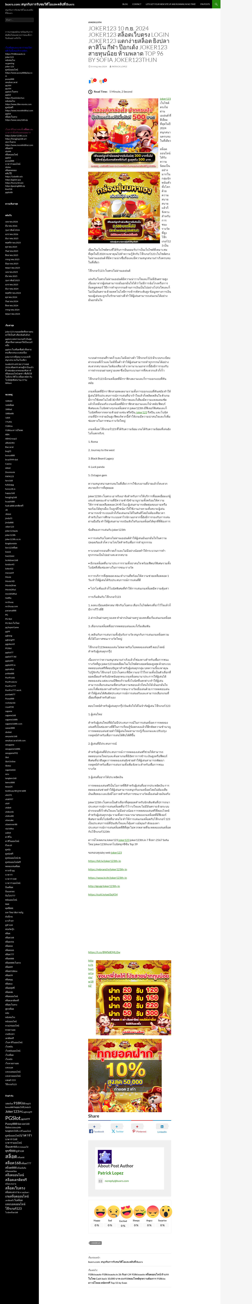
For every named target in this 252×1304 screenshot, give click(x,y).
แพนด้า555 (10, 1080)
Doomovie (10, 472)
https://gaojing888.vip (15, 186)
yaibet (8, 832)
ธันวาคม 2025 (11, 238)
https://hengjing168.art (15, 138)
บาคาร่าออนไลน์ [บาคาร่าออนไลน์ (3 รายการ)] (13, 1142)
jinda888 (9, 522)
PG (6, 614)
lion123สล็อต (11, 547)
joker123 (165, 98)
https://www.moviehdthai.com (19, 110)
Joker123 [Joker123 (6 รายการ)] (12, 1111)
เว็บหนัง (8, 1059)
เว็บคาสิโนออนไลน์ (13, 1042)
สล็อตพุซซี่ (10, 988)
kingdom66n (11, 543)
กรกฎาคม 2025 (12, 259)
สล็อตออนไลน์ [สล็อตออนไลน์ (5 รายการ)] (14, 1175)
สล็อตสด (9, 992)
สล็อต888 (9, 958)
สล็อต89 (9, 967)
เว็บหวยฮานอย (12, 1063)
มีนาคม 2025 (11, 276)
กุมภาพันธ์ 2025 (12, 280)
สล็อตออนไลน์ (11, 154)
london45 (9, 564)
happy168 (10, 493)
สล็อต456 (9, 941)
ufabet (8, 807)
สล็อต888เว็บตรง (13, 962)
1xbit (7, 417)
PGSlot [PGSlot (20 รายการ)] (13, 1118)
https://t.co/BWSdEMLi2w (104, 952)
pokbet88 (9, 673)
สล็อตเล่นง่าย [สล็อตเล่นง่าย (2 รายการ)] (10, 1184)
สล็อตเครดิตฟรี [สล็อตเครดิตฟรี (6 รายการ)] (16, 1180)
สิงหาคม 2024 (11, 305)
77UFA (8, 422)
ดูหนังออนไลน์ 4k (13, 858)
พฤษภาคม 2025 (12, 267)
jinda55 (8, 518)
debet (7, 468)
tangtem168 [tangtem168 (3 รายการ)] (11, 1130)
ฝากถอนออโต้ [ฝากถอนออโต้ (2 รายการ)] (23, 1147)
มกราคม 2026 (11, 234)
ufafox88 (9, 816)
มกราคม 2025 (11, 284)
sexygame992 (11, 753)
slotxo (8, 167)
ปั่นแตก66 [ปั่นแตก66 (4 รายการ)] (11, 1146)
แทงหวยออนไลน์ (12, 1076)
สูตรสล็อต (9, 1009)
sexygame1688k (12, 749)
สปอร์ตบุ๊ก (9, 929)
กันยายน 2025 (11, 251)
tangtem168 (10, 778)
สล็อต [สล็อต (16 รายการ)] (11, 1156)
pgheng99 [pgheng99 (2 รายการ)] (28, 1112)
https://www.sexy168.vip (16, 120)
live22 (8, 551)
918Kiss (9, 426)
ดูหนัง (7, 849)
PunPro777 (10, 686)
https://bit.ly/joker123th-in (104, 861)
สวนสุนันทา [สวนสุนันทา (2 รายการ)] (24, 1192)
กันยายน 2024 (11, 301)
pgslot (8, 94)
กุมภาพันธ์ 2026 (12, 230)
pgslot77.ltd (10, 656)
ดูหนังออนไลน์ (11, 69)
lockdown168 (11, 560)
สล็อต (7, 933)
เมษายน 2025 (11, 272)
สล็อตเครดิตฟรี (12, 1000)
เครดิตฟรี (9, 1038)
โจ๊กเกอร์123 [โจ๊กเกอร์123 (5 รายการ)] (13, 1208)
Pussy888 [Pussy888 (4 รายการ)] (11, 1123)
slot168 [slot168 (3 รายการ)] (26, 1123)
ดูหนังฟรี (9, 107)
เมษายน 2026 (11, 221)
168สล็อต (9, 405)
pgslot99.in (10, 665)
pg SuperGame (12, 627)
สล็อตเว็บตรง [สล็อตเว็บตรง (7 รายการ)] (15, 1188)
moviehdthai (11, 593)
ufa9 (7, 803)
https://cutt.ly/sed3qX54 (103, 894)
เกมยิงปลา (10, 1034)
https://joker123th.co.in (16, 135)
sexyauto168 (11, 736)
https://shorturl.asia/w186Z (90, 973)
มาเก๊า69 (9, 920)
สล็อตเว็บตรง (11, 116)
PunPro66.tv (11, 681)
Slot (7, 757)
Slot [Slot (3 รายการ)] (19, 1123)
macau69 (9, 572)
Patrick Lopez (119, 66)
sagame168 (10, 715)
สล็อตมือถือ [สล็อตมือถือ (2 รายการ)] (21, 1168)
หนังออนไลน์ (11, 1021)
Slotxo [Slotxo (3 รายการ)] (8, 1127)
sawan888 (10, 728)
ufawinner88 (11, 824)
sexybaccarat (11, 82)
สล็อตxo (9, 983)
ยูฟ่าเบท (9, 925)
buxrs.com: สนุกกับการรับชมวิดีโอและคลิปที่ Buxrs (39, 4)
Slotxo (8, 765)
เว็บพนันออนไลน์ (12, 1050)
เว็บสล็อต (9, 1055)
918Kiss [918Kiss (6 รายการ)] (19, 1103)
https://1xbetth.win (14, 176)
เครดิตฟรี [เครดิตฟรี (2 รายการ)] (9, 1200)
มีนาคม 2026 (11, 225)
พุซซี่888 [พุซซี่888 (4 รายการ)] (10, 1150)
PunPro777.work (13, 690)
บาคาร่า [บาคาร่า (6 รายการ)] (26, 1135)
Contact (136, 4)
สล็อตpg (9, 979)
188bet (8, 409)
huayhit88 (10, 501)
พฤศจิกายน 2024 (13, 293)
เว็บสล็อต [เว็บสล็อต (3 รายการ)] (18, 1200)
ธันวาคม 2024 (11, 288)
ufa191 (8, 795)
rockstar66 (10, 702)
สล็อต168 (9, 937)
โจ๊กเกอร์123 (11, 1084)
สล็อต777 (9, 954)
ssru (7, 774)
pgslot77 (9, 652)
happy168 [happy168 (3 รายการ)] (19, 1107)
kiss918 (8, 189)
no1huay (9, 602)
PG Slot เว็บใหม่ (12, 623)
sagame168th (11, 719)
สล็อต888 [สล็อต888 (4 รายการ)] (11, 1167)
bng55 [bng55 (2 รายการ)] (28, 1103)
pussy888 (9, 79)
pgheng (8, 635)
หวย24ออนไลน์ (12, 1025)
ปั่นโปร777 (10, 895)
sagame (8, 711)
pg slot (8, 85)
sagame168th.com (13, 723)
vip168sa (9, 828)
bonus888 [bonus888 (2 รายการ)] (9, 1107)
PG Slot (8, 619)
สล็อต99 (9, 148)
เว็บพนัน (9, 1046)
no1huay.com (11, 606)
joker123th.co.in (13, 539)
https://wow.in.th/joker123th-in (107, 877)
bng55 (8, 451)
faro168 (9, 480)
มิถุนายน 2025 (11, 263)
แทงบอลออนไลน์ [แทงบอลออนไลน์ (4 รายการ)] (15, 1204)
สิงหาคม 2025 (11, 255)
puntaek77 (10, 694)
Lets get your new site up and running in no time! (171, 4)
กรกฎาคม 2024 (12, 309)
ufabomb (9, 811)
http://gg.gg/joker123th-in (104, 886)
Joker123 (95, 1243)
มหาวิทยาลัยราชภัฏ (14, 912)
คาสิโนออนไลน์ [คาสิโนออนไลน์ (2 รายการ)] (24, 1131)
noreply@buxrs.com (113, 1180)
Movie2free (10, 585)
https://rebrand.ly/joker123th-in (107, 869)
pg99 (7, 631)
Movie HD (10, 581)
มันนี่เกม (9, 916)
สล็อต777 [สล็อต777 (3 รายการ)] (26, 1163)
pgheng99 (10, 640)
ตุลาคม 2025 (11, 246)
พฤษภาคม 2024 (12, 314)
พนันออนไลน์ (11, 900)
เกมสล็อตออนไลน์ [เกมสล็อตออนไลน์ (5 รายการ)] (17, 1196)
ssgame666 (10, 770)
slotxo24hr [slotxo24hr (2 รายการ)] (16, 1127)
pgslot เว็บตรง (11, 91)
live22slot (9, 556)
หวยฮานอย (10, 1029)
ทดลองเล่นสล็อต (12, 866)
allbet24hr (10, 442)
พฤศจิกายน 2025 (13, 242)
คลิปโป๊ (8, 173)
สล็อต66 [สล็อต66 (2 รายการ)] (21, 1157)
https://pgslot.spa (13, 179)
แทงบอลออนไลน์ (12, 1071)
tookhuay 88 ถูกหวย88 (15, 790)
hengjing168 (11, 497)
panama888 (10, 610)
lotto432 (9, 568)
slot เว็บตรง (10, 142)
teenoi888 (10, 782)
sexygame (9, 744)
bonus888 (10, 455)
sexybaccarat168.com (15, 740)
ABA (7, 434)
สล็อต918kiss (11, 971)
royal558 (9, 707)
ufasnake (9, 820)
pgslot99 (9, 661)
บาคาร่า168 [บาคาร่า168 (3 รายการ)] (11, 1139)
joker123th (95, 22)
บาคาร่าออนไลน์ (12, 164)
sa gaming (9, 63)
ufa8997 (9, 799)
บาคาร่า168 (10, 879)
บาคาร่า (9, 874)
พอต (7, 904)
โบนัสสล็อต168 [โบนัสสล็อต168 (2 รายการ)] (11, 1212)
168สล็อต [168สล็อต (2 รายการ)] (9, 1103)
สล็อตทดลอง (11, 170)
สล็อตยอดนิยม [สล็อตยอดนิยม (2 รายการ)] (11, 1171)
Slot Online (10, 761)
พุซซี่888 (9, 908)
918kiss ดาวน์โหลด (14, 430)
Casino (8, 463)
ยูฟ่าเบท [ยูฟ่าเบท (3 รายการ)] (20, 1151)
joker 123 (9, 66)
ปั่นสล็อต (9, 887)
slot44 (8, 151)
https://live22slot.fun (14, 98)
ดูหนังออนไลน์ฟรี (13, 862)
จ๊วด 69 (8, 845)
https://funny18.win (14, 183)
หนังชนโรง (10, 60)
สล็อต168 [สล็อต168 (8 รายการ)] (13, 1163)
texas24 (8, 786)
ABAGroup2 (11, 438)
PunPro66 (10, 677)
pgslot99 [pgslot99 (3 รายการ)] (25, 1119)
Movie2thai (10, 589)
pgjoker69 (10, 644)
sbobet (8, 732)
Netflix (8, 598)
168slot (8, 401)
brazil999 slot (11, 459)
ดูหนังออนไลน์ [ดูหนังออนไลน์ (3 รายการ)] (12, 1135)
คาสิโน (8, 837)
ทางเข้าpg (10, 870)
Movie (8, 577)
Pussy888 (9, 698)
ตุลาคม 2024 (11, 297)
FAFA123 (9, 476)
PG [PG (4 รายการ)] (21, 1111)
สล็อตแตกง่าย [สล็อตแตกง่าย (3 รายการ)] (12, 1192)
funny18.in (10, 489)
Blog (125, 4)
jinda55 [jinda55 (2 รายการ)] (27, 1107)
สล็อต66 (9, 946)
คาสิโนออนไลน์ (12, 841)
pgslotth (9, 192)
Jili (6, 510)
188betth (9, 413)
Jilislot (8, 514)
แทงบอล (9, 1067)
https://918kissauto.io (15, 54)
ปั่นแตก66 (10, 891)
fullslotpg (9, 484)
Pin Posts (205, 4)
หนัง (7, 1013)
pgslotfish (9, 669)
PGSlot (8, 648)
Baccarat (9, 447)
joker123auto (11, 531)
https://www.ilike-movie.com (18, 104)
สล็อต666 (9, 950)
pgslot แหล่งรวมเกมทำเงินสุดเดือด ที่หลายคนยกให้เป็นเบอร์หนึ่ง (18, 342)
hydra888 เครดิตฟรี (14, 505)
